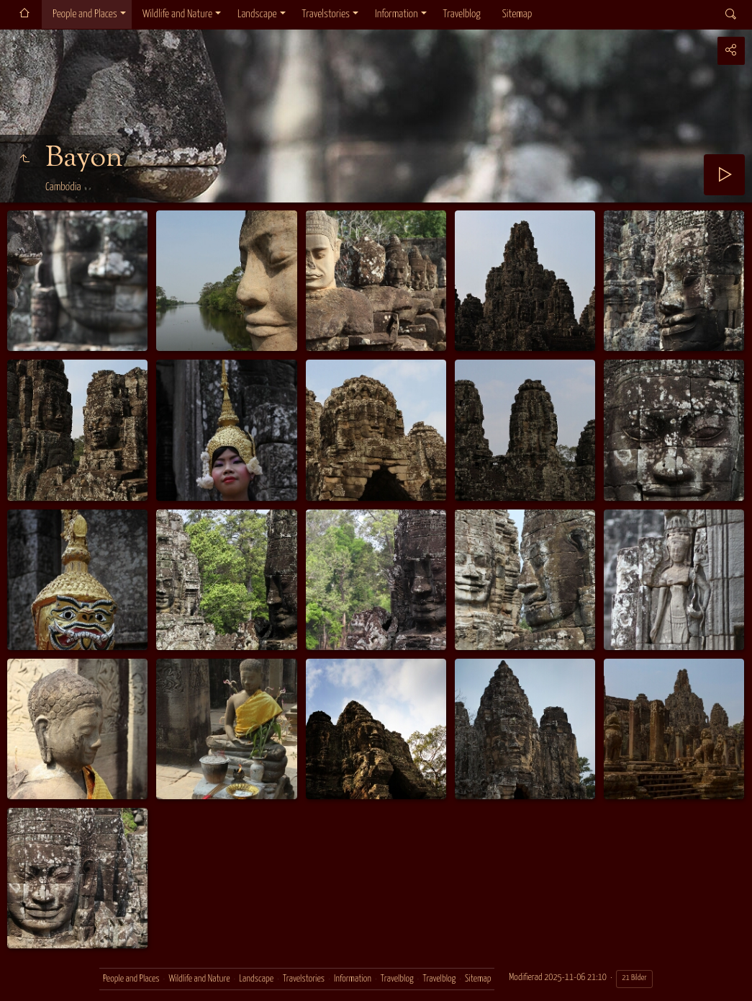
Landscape (257, 14)
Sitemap (517, 14)
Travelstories (326, 14)
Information (396, 14)
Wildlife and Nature (177, 14)
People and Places (85, 14)
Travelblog (462, 14)
